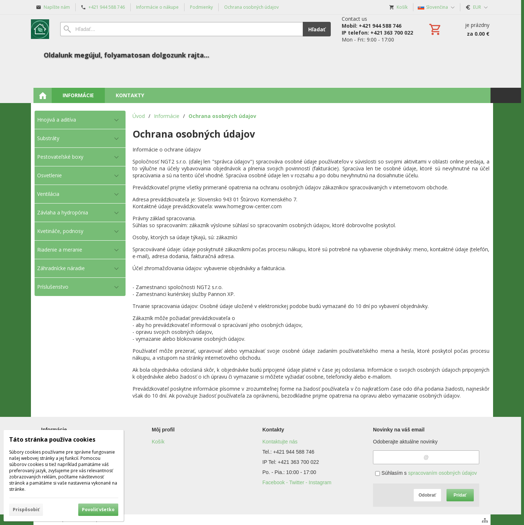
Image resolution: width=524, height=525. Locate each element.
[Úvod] (40, 29)
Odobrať (427, 495)
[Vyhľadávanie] (181, 29)
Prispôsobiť (26, 509)
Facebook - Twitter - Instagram (297, 482)
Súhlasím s (426, 473)
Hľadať (316, 29)
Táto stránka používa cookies (52, 439)
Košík (158, 442)
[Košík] (458, 29)
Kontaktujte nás (280, 442)
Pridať (460, 495)
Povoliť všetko (98, 509)
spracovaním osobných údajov (442, 473)
